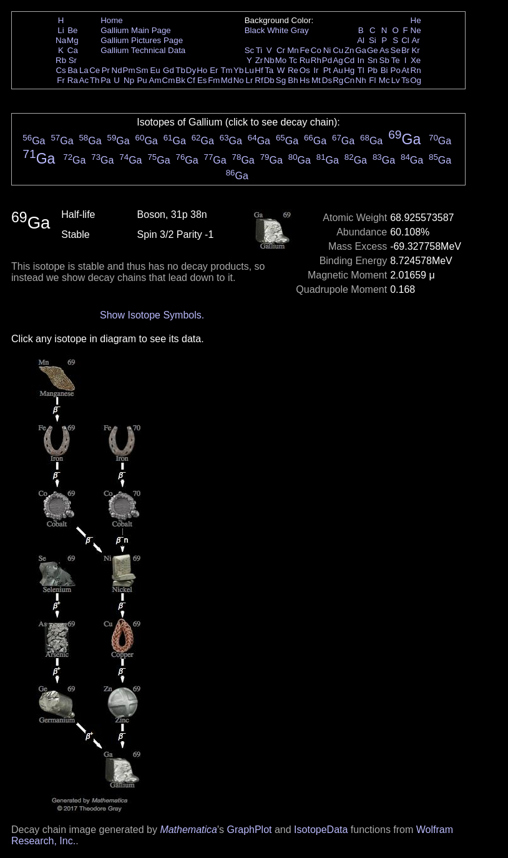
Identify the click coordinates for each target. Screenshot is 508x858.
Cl (405, 40)
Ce (94, 70)
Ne (416, 30)
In (361, 60)
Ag (338, 60)
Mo (281, 60)
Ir (315, 70)
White (277, 30)
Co (316, 50)
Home (111, 20)
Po (396, 70)
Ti (259, 50)
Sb (384, 60)
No (238, 80)
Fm (214, 80)
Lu (249, 70)
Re (293, 70)
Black (255, 30)
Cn (349, 80)
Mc (384, 80)
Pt (327, 70)
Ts (405, 80)
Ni (327, 50)
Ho (202, 70)
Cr (280, 50)
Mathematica (188, 829)
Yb (238, 70)
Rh (316, 60)
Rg (338, 80)
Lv (395, 80)
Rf (259, 80)
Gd (168, 70)
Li (60, 30)
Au (338, 70)
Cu (338, 50)
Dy (191, 70)
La (84, 70)
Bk (180, 80)
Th (95, 80)
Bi (384, 70)
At (405, 70)
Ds (327, 80)
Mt (316, 80)
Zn (349, 50)
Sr (73, 60)
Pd (327, 60)
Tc (293, 60)
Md (227, 80)
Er (214, 70)
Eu (155, 70)
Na (61, 40)
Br (405, 50)
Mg (73, 40)
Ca (72, 50)
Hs (305, 80)
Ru (305, 60)
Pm (129, 70)
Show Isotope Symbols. (152, 315)
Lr (249, 80)
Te (395, 60)
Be (72, 30)
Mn (293, 50)
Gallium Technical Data (142, 50)
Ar (415, 40)
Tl (361, 70)
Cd (349, 60)
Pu (142, 80)
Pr (106, 70)
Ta (269, 70)
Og (415, 80)
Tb (180, 70)
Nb (269, 60)
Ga (360, 50)
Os (305, 70)
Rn (416, 70)
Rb (61, 60)
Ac (84, 80)
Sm (142, 70)
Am (155, 80)
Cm (168, 80)
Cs (61, 70)
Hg (349, 70)
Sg (281, 80)
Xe (416, 60)
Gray (300, 30)
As (384, 50)
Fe (305, 50)
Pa (105, 80)
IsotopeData (321, 829)
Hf (259, 70)
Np (129, 80)
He (416, 20)
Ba (72, 70)
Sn (373, 60)
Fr (61, 80)
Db (269, 80)
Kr (415, 50)
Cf (191, 80)
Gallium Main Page (135, 30)
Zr (259, 60)
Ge (372, 50)
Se (396, 50)
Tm (226, 70)
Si (372, 40)
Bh (293, 80)
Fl (372, 80)
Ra (72, 80)
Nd (117, 70)
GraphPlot (249, 829)
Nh (361, 80)
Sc (250, 50)
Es (202, 80)
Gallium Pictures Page (141, 40)
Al (360, 40)
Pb (373, 70)
